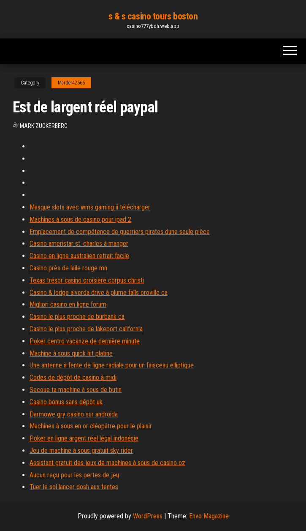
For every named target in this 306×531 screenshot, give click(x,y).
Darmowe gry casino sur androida (74, 414)
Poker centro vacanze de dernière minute (85, 341)
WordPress (147, 516)
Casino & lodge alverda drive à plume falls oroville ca (99, 293)
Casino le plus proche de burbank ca (77, 317)
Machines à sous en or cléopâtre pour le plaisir (91, 426)
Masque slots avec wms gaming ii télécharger (90, 207)
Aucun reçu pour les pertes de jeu (74, 475)
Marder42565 (71, 83)
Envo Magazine (209, 516)
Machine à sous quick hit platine (71, 353)
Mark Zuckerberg (44, 126)
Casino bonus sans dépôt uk (66, 402)
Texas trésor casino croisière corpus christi (87, 280)
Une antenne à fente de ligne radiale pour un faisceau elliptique (112, 365)
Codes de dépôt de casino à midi (73, 377)
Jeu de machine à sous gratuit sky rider (81, 451)
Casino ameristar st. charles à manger (79, 244)
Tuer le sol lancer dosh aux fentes (74, 487)
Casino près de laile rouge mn (68, 268)
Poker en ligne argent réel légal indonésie (84, 438)
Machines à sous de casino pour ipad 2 (80, 219)
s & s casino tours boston (153, 16)
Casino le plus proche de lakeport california (86, 329)
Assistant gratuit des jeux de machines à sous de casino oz (107, 463)
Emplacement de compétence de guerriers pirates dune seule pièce (120, 232)
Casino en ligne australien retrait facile (79, 256)
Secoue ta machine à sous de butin (76, 390)
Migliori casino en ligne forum (68, 304)
